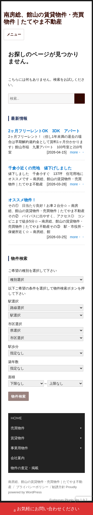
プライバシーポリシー (32, 487)
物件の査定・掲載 (24, 468)
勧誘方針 (58, 487)
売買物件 (18, 428)
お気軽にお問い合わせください (46, 509)
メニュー (14, 34)
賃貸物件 (18, 438)
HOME (16, 418)
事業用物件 (19, 448)
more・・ (77, 152)
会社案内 (18, 458)
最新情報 (19, 118)
